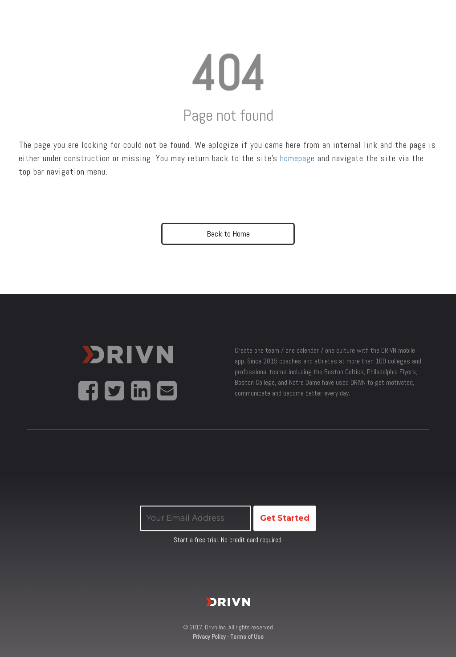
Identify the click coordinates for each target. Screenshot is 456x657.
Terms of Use (247, 637)
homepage (297, 158)
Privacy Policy (209, 637)
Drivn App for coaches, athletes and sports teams (127, 360)
